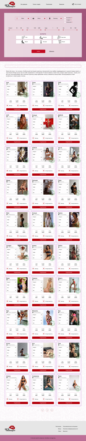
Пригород (55, 18)
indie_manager (77, 4)
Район (22, 18)
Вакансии (61, 4)
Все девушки (24, 4)
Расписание (49, 4)
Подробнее (17, 109)
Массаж (45, 37)
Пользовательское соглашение (70, 426)
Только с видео (36, 4)
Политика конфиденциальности (70, 428)
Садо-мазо (63, 37)
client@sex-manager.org (50, 438)
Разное (63, 41)
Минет (26, 41)
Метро (39, 18)
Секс (26, 37)
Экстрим (45, 41)
